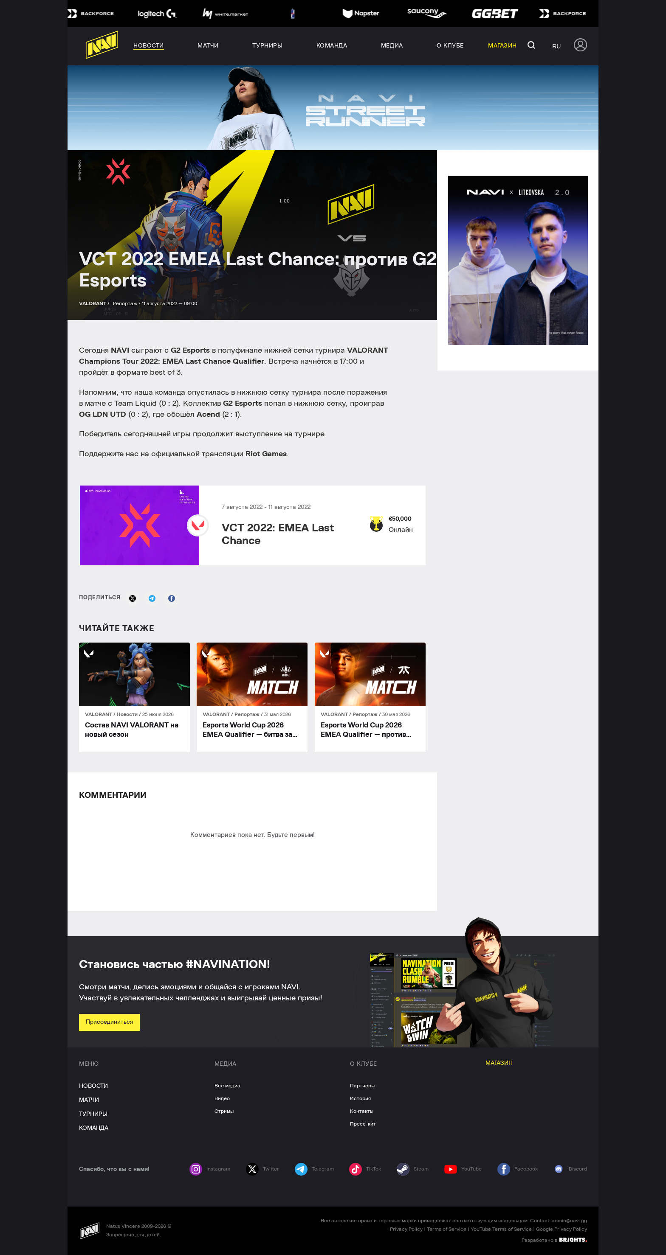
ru (556, 46)
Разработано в (554, 1240)
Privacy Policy (406, 1229)
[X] (132, 598)
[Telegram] (152, 598)
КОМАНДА (93, 1128)
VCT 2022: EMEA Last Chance (278, 534)
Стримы (224, 1111)
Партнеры (362, 1085)
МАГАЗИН (499, 1063)
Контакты (361, 1111)
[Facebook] (171, 598)
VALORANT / (95, 303)
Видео (222, 1098)
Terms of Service (446, 1229)
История (360, 1098)
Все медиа (227, 1085)
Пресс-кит (363, 1123)
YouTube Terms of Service (501, 1229)
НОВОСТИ (93, 1086)
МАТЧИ (89, 1100)
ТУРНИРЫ (93, 1114)
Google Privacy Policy (561, 1229)
